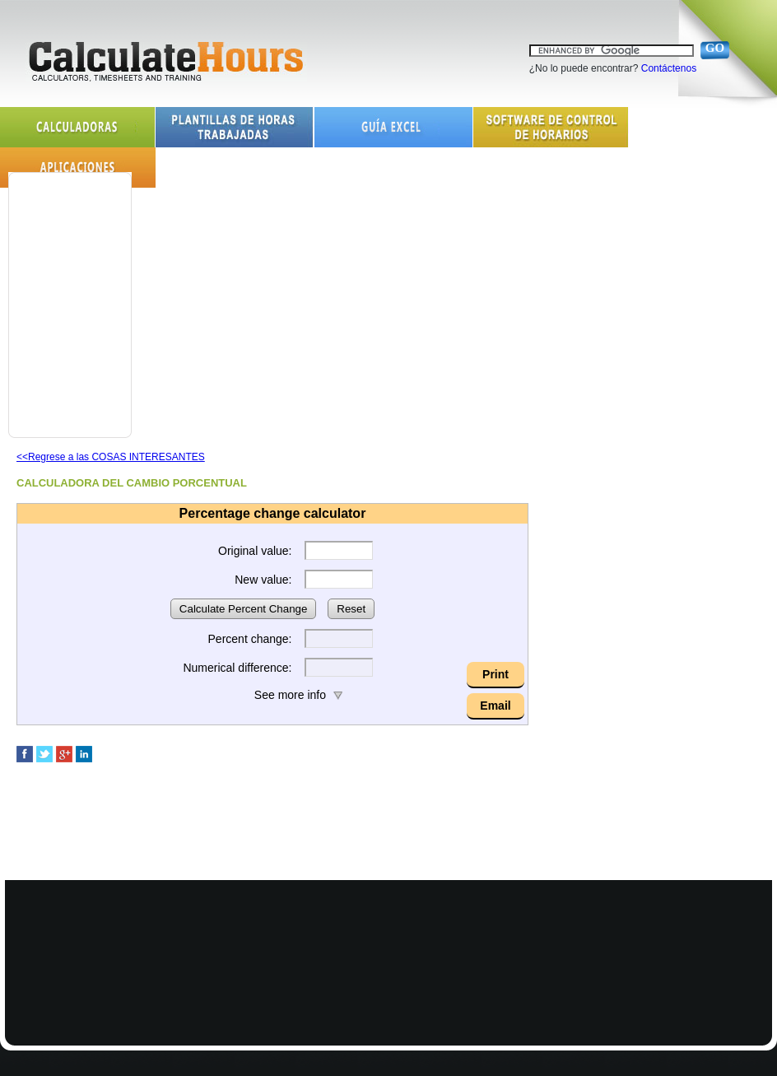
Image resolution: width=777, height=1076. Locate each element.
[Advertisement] (65, 293)
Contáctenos (668, 68)
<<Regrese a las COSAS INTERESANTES (110, 457)
